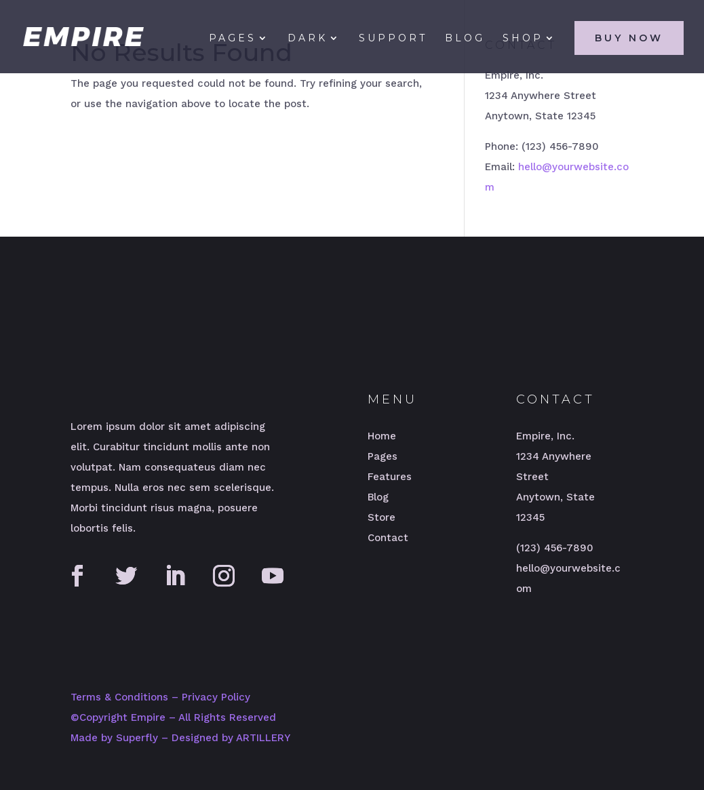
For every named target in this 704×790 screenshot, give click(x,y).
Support (393, 38)
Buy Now (629, 38)
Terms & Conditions (119, 697)
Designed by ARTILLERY (231, 738)
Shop (523, 38)
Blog (465, 38)
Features (390, 477)
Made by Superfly (114, 738)
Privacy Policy (216, 697)
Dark (308, 38)
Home (382, 436)
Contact (388, 538)
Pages (232, 38)
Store (381, 517)
